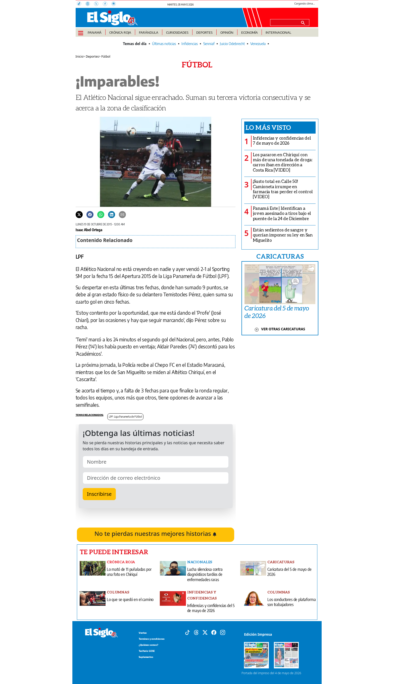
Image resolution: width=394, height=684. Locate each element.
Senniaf (209, 44)
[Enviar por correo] (122, 214)
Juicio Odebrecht (232, 44)
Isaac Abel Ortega (89, 229)
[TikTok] (81, 4)
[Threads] (89, 4)
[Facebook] (107, 4)
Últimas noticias (164, 44)
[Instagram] (115, 4)
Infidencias (189, 44)
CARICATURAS (280, 256)
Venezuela (258, 44)
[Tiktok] (187, 632)
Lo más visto (268, 127)
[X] (98, 4)
